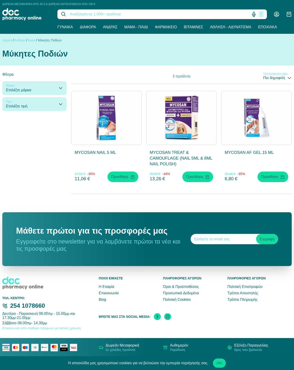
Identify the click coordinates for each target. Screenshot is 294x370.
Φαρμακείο (166, 27)
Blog (102, 299)
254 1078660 (27, 305)
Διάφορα (88, 27)
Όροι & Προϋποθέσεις (181, 287)
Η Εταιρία (106, 287)
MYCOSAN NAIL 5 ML (95, 152)
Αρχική (7, 40)
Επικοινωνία (109, 293)
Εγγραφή (267, 239)
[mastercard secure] (55, 347)
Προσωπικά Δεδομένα (181, 293)
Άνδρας (110, 27)
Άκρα (31, 40)
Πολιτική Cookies (177, 299)
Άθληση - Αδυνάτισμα (230, 27)
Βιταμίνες (193, 27)
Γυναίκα (65, 27)
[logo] (26, 14)
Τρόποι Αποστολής (242, 293)
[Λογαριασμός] (276, 14)
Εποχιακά (267, 27)
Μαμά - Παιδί (136, 27)
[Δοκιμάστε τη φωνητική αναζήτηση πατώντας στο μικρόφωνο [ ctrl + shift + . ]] (254, 14)
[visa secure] (65, 347)
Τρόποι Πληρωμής (242, 299)
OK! (219, 363)
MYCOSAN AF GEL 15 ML (249, 152)
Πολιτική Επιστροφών (245, 287)
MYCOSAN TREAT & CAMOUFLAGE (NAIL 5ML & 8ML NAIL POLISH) (181, 158)
